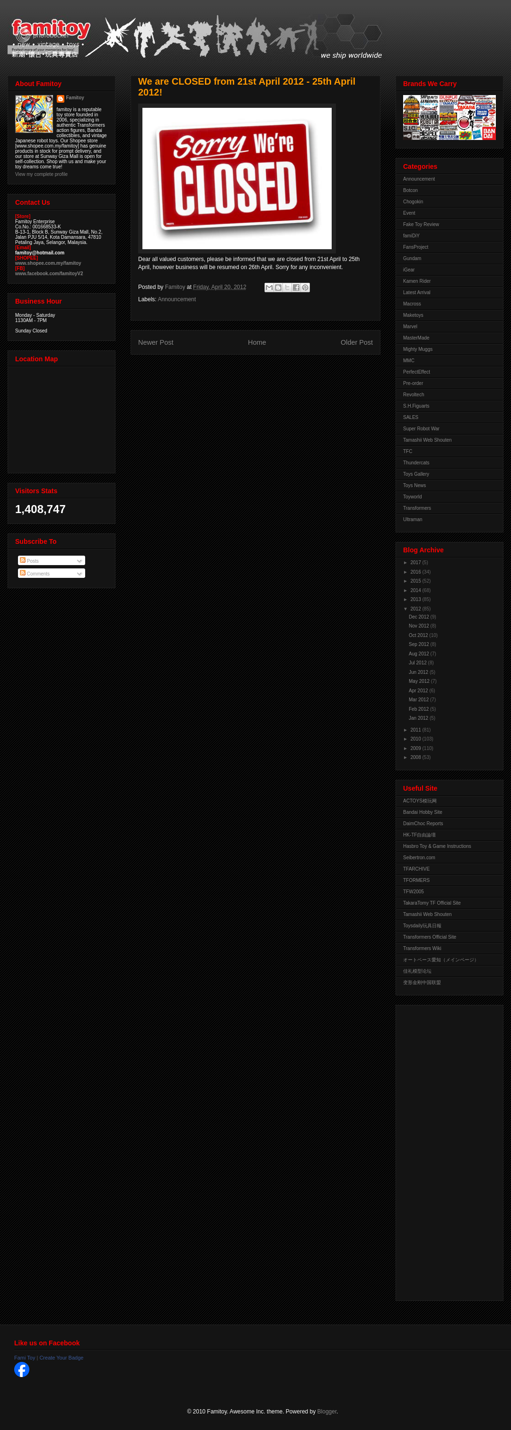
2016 (416, 572)
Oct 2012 (419, 635)
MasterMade (416, 337)
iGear (408, 269)
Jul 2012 (418, 662)
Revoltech (413, 394)
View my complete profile (41, 174)
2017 (416, 562)
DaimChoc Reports (423, 823)
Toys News (414, 485)
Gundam (412, 258)
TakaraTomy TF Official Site (432, 903)
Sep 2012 (420, 644)
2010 (416, 738)
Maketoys (413, 315)
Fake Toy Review (421, 224)
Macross (412, 303)
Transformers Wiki (422, 948)
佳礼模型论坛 (417, 971)
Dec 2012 (420, 616)
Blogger (327, 1411)
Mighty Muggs (417, 349)
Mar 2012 (419, 699)
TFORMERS (416, 880)
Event (409, 213)
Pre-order (413, 383)
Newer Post (155, 342)
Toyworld (412, 496)
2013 (416, 599)
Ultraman (413, 519)
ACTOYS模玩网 (420, 800)
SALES (410, 417)
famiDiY (411, 235)
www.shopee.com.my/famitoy (48, 263)
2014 (416, 590)
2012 (416, 608)
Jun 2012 (419, 672)
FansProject (415, 247)
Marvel (410, 326)
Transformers (417, 508)
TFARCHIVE (416, 869)
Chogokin (413, 201)
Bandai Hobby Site (422, 812)
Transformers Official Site (429, 937)
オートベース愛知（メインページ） (441, 959)
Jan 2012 (419, 718)
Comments (35, 573)
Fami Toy (24, 1357)
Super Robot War (421, 428)
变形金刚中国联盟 (422, 982)
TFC (407, 451)
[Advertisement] (441, 1150)
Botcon (410, 190)
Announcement (177, 299)
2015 (416, 581)
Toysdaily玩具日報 (422, 925)
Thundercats (416, 462)
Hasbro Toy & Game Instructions (437, 846)
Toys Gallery (416, 474)
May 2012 (420, 681)
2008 (416, 757)
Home (257, 342)
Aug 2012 (420, 653)
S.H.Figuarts (416, 406)
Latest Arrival (417, 292)
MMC (408, 360)
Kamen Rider (417, 281)
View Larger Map (62, 417)
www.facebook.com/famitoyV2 (49, 273)
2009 (416, 748)
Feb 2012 (419, 709)
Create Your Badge (61, 1357)
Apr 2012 (419, 690)
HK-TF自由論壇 (419, 834)
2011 (416, 729)
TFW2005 (413, 891)
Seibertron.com (419, 857)
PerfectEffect (416, 372)
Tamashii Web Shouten (427, 440)
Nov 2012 (420, 625)
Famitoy (75, 97)
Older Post (357, 342)
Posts (29, 561)
